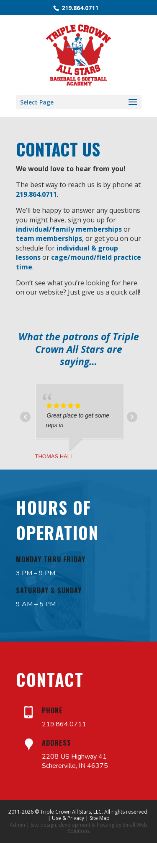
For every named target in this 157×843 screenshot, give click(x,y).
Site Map (100, 818)
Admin (17, 824)
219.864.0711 (79, 8)
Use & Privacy (68, 818)
